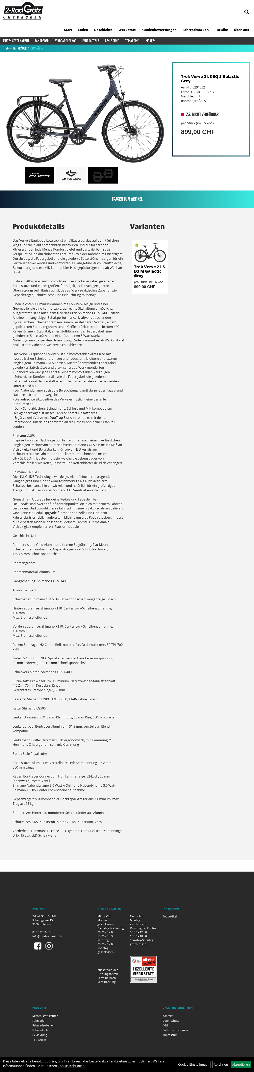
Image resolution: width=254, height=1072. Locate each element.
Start (68, 30)
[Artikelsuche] (246, 12)
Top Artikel (132, 41)
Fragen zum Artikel (127, 199)
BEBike (222, 30)
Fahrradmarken (197, 30)
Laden (83, 30)
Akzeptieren (241, 1064)
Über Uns (242, 30)
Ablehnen (221, 1064)
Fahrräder (42, 41)
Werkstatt (127, 30)
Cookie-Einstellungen (194, 1064)
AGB (165, 1025)
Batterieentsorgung (175, 1030)
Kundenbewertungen (159, 30)
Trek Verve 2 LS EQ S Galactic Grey (210, 79)
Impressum (170, 1035)
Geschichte (103, 30)
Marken (151, 41)
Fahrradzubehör (65, 41)
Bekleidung (112, 41)
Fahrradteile (90, 41)
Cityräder (37, 48)
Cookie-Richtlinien (71, 1066)
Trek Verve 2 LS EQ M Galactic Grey (149, 271)
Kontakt (168, 1016)
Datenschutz (171, 1020)
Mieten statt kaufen (16, 41)
